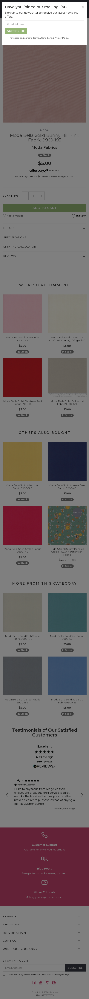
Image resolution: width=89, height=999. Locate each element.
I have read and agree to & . (37, 38)
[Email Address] (44, 24)
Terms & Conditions (42, 38)
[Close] (83, 7)
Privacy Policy (61, 38)
